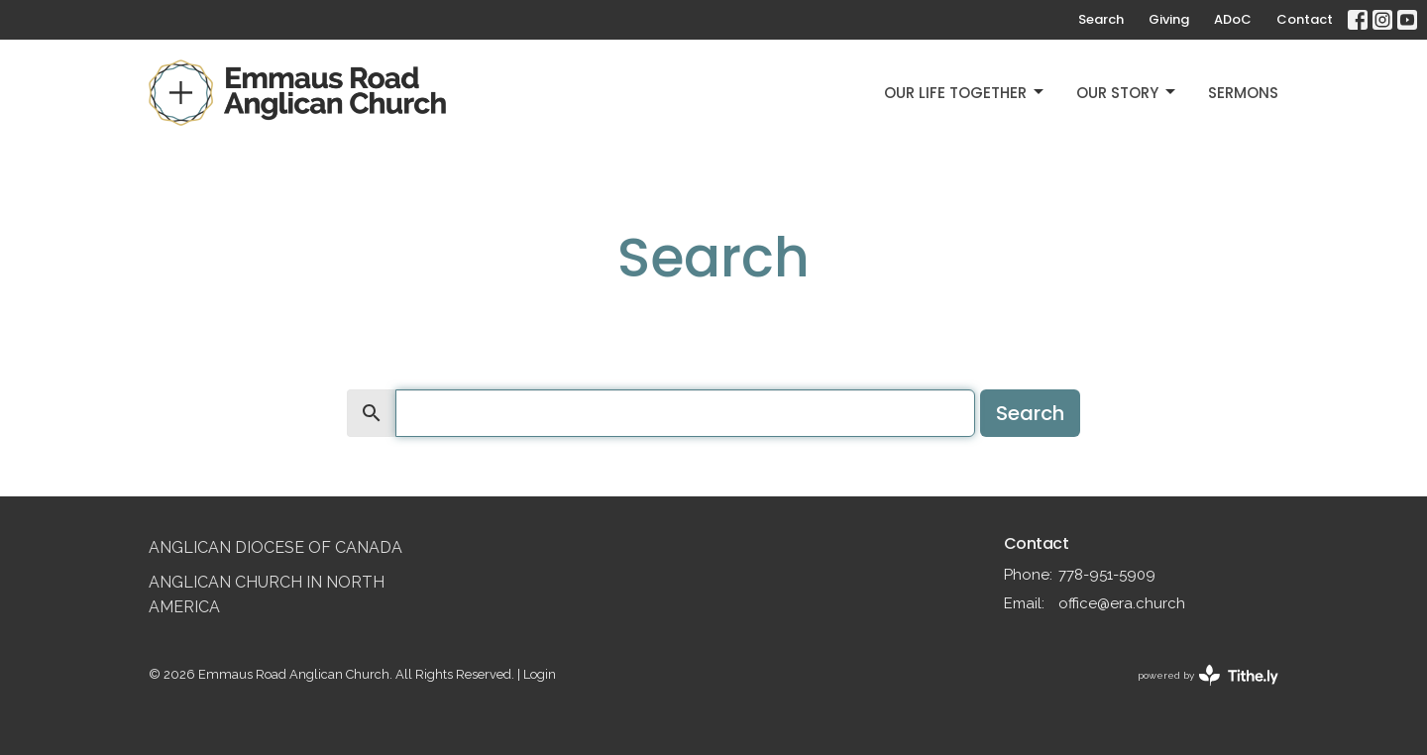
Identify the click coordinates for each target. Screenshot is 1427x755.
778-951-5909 (1106, 575)
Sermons (1243, 92)
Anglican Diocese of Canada (275, 547)
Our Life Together (965, 92)
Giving (1169, 19)
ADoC (1233, 19)
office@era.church (1121, 603)
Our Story (1127, 92)
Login (539, 674)
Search (1101, 19)
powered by (1208, 675)
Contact (1304, 19)
